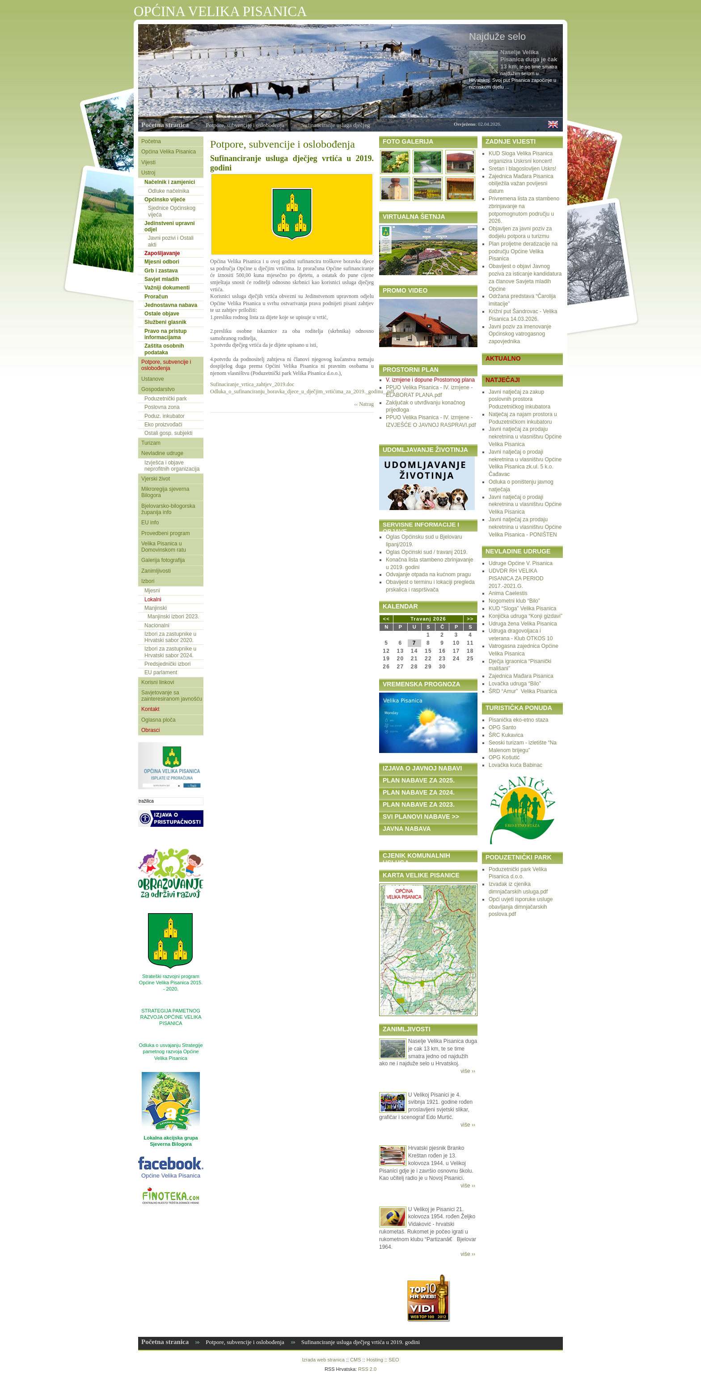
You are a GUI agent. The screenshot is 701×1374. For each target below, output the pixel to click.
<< (386, 618)
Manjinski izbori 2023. (173, 616)
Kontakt (150, 709)
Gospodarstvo (158, 389)
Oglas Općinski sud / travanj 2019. (427, 552)
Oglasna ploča (158, 720)
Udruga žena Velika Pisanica (523, 624)
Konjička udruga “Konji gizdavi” (525, 616)
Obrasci (150, 730)
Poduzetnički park (165, 399)
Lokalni (152, 599)
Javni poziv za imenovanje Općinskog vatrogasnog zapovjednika (520, 334)
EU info (150, 522)
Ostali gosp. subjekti (168, 433)
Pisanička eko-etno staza (518, 720)
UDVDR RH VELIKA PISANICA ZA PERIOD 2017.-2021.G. (516, 578)
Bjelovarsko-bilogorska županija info (168, 509)
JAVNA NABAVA (407, 828)
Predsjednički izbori (167, 664)
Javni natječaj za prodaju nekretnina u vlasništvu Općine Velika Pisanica (525, 436)
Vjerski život (155, 479)
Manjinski (155, 608)
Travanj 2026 (428, 618)
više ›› (467, 1071)
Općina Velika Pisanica (168, 152)
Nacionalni (156, 625)
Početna (151, 141)
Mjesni (152, 590)
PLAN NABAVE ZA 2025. (419, 780)
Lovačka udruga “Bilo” (515, 684)
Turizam (150, 443)
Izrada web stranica (323, 1359)
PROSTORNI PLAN (411, 369)
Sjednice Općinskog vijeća (171, 211)
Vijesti (148, 162)
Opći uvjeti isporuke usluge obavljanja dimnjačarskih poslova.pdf (521, 907)
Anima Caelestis (508, 593)
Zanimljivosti (156, 571)
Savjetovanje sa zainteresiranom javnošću (171, 695)
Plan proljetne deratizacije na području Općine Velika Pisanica (523, 251)
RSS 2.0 (367, 1369)
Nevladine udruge (162, 453)
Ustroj (148, 173)
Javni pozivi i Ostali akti (171, 241)
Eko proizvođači (163, 424)
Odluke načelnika (168, 191)
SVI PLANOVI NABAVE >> (421, 816)
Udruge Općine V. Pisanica (521, 563)
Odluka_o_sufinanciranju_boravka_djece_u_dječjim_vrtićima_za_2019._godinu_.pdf (302, 391)
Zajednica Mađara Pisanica (521, 676)
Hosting (375, 1359)
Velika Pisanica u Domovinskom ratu (163, 546)
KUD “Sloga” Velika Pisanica (522, 608)
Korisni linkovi (157, 682)
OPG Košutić (504, 757)
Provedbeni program (165, 533)
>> (470, 618)
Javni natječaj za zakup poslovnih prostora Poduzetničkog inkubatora (519, 399)
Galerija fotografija (163, 560)
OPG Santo (502, 727)
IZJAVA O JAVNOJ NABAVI (422, 768)
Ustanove (152, 379)
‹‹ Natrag (364, 404)
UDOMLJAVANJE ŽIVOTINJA (425, 449)
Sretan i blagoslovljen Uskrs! (522, 169)
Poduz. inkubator (164, 416)
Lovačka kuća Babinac (515, 765)
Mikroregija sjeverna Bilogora (165, 492)
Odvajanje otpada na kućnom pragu (428, 574)
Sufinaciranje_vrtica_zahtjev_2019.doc (252, 384)
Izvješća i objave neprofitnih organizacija (171, 465)
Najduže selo (497, 36)
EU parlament (160, 672)
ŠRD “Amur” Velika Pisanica (523, 691)
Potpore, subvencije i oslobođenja (245, 125)
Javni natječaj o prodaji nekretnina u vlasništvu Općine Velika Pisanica (525, 504)
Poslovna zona (162, 407)
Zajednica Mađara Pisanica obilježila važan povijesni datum (521, 184)
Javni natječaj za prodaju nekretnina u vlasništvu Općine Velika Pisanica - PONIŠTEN (525, 527)
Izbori (147, 581)
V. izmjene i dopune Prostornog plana (430, 380)
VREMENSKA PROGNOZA (421, 684)
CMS (355, 1359)
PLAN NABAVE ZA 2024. (419, 792)
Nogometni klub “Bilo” (514, 601)
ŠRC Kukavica (506, 735)
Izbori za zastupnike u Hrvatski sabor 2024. (170, 652)
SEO (394, 1359)
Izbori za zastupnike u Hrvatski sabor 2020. (170, 637)
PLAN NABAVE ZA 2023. (419, 804)
